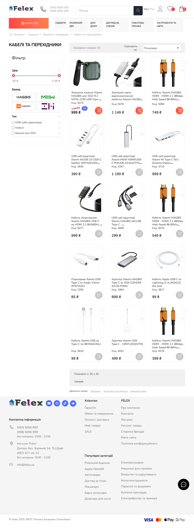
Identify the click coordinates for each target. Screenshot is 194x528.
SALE (88, 434)
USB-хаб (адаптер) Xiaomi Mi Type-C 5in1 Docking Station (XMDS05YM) (165, 163)
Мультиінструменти (134, 483)
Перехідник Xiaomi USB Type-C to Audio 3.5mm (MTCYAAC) (85, 285)
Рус (152, 9)
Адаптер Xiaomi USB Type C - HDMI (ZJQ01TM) (127, 344)
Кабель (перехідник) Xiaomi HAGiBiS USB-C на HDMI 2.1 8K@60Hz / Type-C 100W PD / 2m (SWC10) (86, 226)
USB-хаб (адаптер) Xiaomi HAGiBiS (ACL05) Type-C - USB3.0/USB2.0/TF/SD (126, 225)
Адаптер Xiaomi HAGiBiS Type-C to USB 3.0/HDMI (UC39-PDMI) (127, 285)
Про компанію (130, 410)
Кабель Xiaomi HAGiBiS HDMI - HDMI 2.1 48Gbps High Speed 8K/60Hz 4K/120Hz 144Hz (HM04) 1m (167, 349)
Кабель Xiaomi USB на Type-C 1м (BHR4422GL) (86, 344)
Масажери (96, 393)
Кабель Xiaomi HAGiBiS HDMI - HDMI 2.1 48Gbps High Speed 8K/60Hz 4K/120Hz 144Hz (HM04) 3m (167, 101)
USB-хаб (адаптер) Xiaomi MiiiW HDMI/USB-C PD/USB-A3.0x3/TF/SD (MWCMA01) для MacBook (127, 165)
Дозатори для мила (98, 501)
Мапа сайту (128, 440)
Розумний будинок (97, 465)
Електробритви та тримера (139, 501)
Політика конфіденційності (139, 446)
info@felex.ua (25, 467)
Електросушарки (132, 465)
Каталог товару (131, 428)
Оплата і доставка (97, 422)
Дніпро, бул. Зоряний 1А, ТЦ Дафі (40, 450)
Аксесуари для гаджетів (115, 393)
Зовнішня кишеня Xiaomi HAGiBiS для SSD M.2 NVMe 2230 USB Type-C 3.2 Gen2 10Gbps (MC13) (86, 100)
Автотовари (92, 477)
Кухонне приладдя (133, 495)
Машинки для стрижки (136, 471)
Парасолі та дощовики (136, 489)
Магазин (127, 422)
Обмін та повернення (99, 416)
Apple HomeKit (94, 471)
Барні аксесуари (96, 495)
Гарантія (90, 410)
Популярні (162, 50)
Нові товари (93, 428)
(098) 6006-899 (59, 11)
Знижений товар (138, 393)
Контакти (127, 416)
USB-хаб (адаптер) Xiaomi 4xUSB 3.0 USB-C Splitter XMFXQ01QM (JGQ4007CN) (86, 163)
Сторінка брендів (132, 434)
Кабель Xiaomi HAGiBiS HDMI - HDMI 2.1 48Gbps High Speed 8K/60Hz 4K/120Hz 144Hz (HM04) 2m (167, 226)
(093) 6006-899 (59, 7)
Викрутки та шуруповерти (138, 477)
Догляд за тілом (95, 483)
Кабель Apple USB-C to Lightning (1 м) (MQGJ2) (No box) (166, 285)
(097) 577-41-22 (28, 455)
